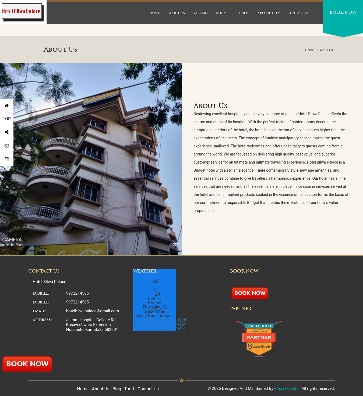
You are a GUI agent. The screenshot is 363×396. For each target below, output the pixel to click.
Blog (116, 388)
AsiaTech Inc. (288, 388)
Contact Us (148, 388)
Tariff (129, 388)
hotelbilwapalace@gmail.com (92, 311)
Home (309, 50)
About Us (100, 388)
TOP (7, 118)
